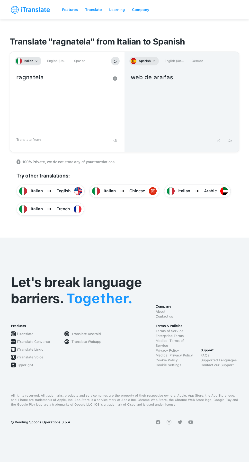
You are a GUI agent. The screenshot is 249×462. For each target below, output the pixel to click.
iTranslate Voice (30, 357)
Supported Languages (219, 360)
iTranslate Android (86, 334)
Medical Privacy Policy (174, 355)
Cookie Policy (167, 360)
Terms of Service (169, 331)
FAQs (205, 355)
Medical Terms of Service (170, 343)
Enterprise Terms (170, 336)
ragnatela (62, 104)
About (160, 311)
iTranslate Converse (33, 342)
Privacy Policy (167, 350)
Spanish (79, 61)
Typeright (25, 365)
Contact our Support (217, 365)
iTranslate (25, 334)
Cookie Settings (168, 365)
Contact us (164, 316)
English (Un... (56, 61)
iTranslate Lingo (30, 349)
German (197, 61)
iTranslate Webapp (86, 342)
